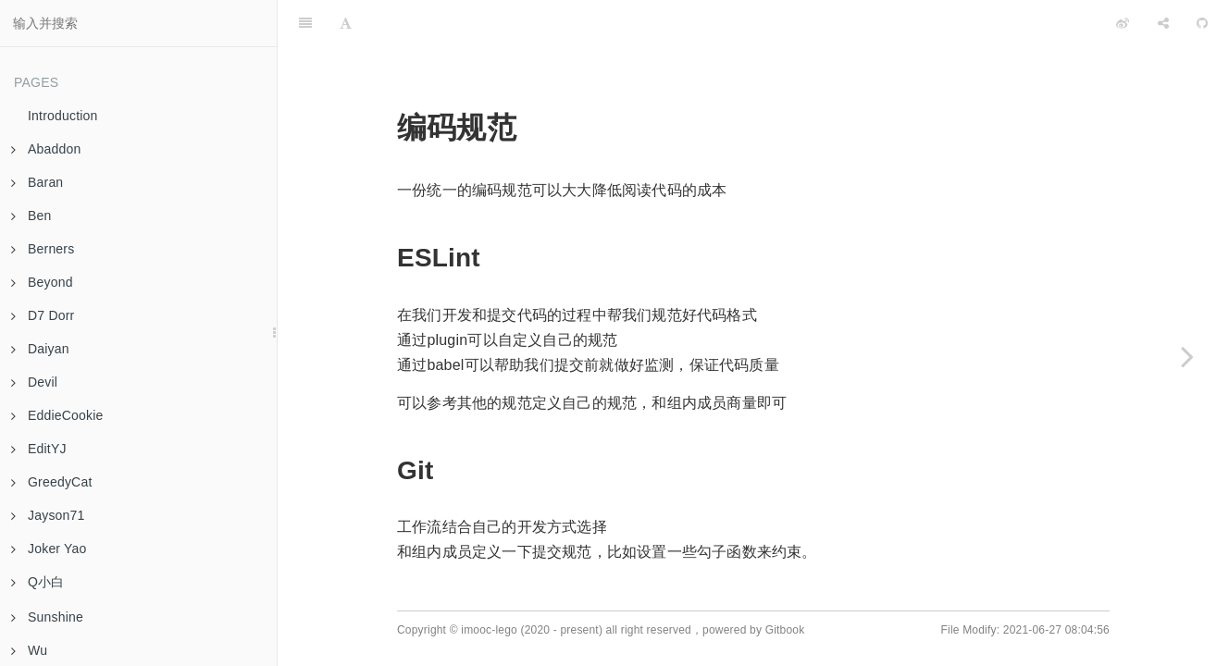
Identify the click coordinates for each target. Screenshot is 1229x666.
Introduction (63, 115)
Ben (31, 215)
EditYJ (39, 448)
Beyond (42, 282)
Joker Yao (49, 548)
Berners (42, 248)
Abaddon (46, 149)
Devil (34, 382)
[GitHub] (1202, 23)
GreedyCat (52, 482)
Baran (37, 182)
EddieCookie (57, 415)
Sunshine (47, 617)
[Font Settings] (346, 23)
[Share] (1163, 23)
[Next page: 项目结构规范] (1187, 356)
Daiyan (40, 348)
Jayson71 (48, 515)
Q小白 (38, 581)
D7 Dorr (42, 315)
